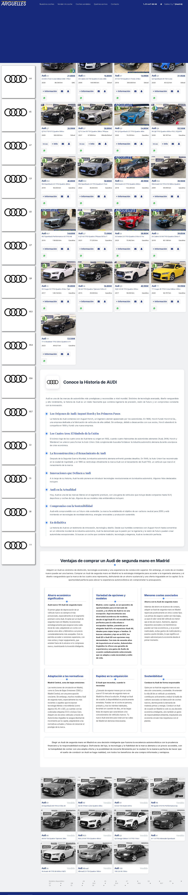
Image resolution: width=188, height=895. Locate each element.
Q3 (149, 881)
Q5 (170, 881)
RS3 (94, 883)
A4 (84, 881)
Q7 (50, 883)
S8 (93, 885)
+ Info (55, 144)
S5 (71, 885)
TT (114, 885)
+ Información (50, 91)
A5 (105, 881)
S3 (50, 885)
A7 (127, 881)
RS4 (116, 883)
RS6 (139, 883)
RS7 (161, 883)
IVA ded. (45, 144)
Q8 (72, 883)
